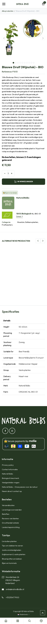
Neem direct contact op (12, 491)
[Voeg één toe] (11, 173)
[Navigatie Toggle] (4, 4)
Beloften (5, 514)
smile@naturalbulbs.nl (15, 589)
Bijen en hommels (9, 563)
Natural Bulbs (7, 474)
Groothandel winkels (10, 523)
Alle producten (7, 11)
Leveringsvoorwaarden (12, 510)
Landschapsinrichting (11, 527)
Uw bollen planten (9, 541)
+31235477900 (12, 597)
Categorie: (6, 222)
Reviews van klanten (10, 518)
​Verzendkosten (8, 505)
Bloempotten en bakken (12, 559)
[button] (4, 38)
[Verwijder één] (4, 173)
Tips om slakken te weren (12, 545)
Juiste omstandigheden (11, 550)
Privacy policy (8, 465)
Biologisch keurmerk (10, 478)
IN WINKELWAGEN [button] (23, 181)
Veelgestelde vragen (10, 482)
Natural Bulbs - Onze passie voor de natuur (20, 487)
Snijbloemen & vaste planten (13, 554)
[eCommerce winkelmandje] (43, 4)
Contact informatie (10, 469)
